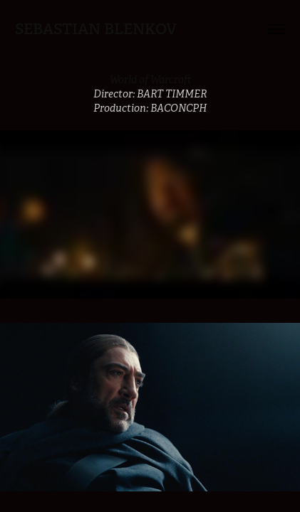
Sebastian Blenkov (96, 28)
